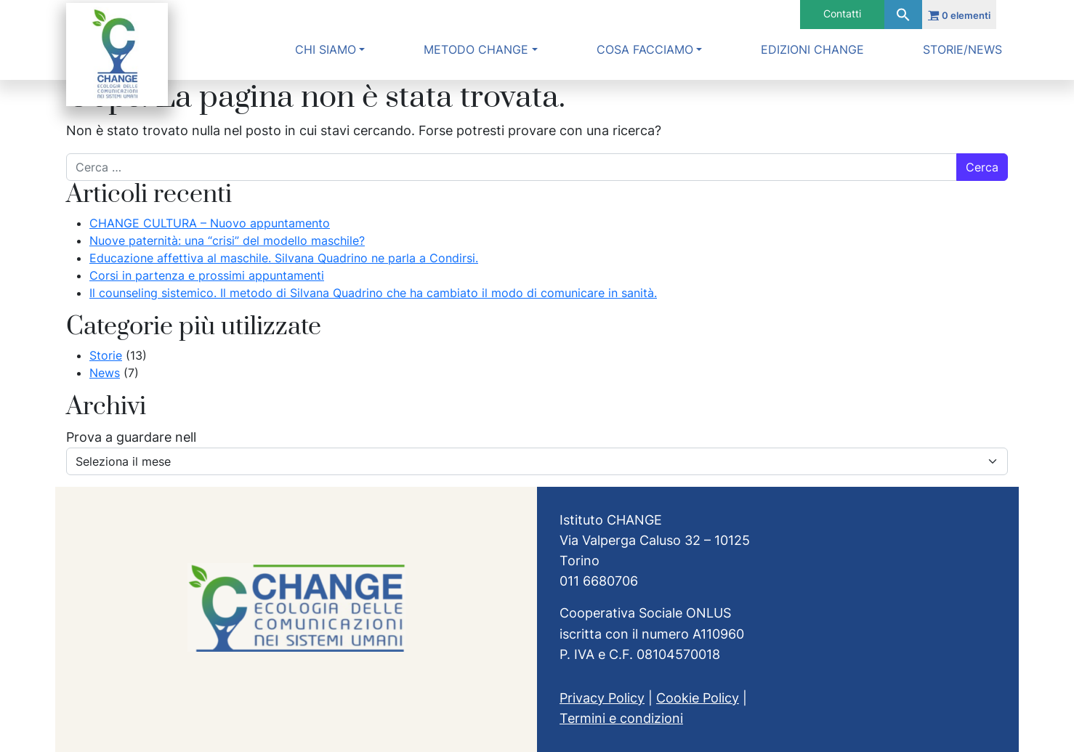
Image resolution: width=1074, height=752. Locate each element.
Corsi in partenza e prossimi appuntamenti (206, 275)
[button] (903, 14)
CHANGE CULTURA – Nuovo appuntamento (209, 223)
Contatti (842, 13)
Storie (105, 355)
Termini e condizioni (621, 718)
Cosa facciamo (645, 49)
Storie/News (962, 49)
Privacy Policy (602, 697)
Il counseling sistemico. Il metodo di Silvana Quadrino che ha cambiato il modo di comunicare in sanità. (373, 293)
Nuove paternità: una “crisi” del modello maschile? (227, 240)
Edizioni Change (812, 49)
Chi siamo (325, 49)
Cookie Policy (697, 697)
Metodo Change (476, 49)
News (104, 372)
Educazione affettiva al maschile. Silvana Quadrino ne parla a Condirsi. (283, 258)
